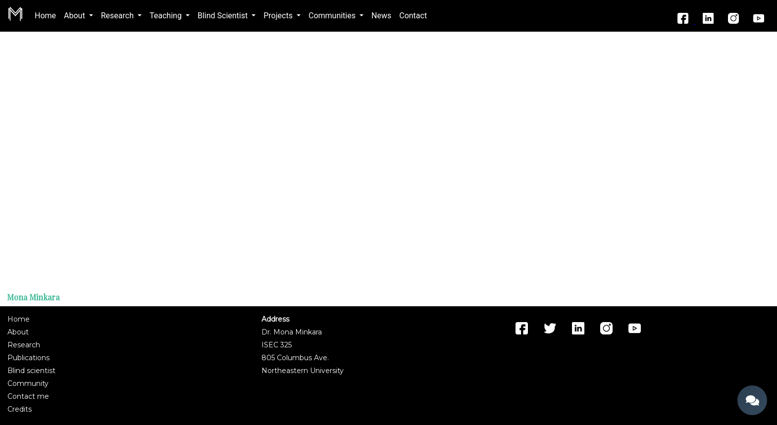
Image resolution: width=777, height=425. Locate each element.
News (381, 15)
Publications (28, 357)
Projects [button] (279, 15)
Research (23, 344)
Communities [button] (333, 15)
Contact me (28, 396)
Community (28, 383)
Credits (19, 409)
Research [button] (118, 15)
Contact (413, 15)
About (18, 332)
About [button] (75, 15)
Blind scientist (31, 370)
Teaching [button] (167, 15)
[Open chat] (752, 400)
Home (47, 14)
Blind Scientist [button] (224, 15)
